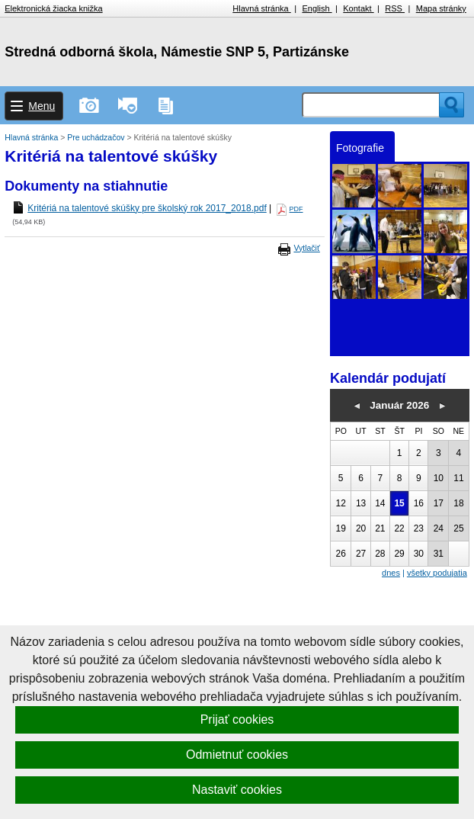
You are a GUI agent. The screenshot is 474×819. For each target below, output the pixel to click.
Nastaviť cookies (237, 789)
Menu (41, 106)
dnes (391, 572)
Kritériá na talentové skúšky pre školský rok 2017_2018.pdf (147, 208)
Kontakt (358, 8)
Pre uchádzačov (97, 137)
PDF (296, 209)
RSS (395, 8)
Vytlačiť (306, 247)
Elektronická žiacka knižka (53, 8)
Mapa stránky (441, 8)
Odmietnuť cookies (237, 754)
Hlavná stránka (261, 8)
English (316, 8)
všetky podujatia (437, 572)
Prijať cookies (237, 719)
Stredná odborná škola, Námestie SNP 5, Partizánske (177, 51)
